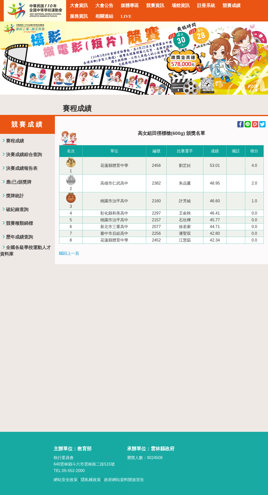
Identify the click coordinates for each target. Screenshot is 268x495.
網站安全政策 (66, 480)
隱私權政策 (91, 480)
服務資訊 (79, 16)
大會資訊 (79, 5)
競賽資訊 (155, 5)
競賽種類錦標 (19, 223)
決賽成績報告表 (21, 168)
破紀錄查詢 (17, 209)
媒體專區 (130, 5)
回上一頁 (69, 253)
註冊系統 (206, 5)
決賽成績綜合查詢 (24, 154)
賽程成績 (15, 140)
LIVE (126, 16)
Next (259, 57)
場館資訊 (181, 5)
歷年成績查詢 (19, 237)
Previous (8, 57)
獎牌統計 (15, 195)
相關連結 (104, 16)
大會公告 (104, 5)
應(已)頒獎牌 (18, 182)
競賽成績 (232, 5)
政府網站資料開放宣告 (124, 480)
